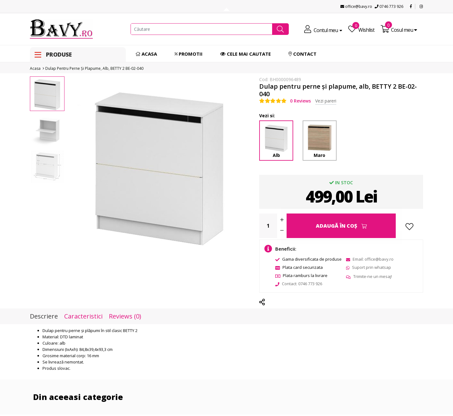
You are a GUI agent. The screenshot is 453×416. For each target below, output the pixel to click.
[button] (280, 29)
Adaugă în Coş (341, 225)
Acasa (146, 54)
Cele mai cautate (245, 54)
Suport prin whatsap (368, 267)
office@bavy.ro (356, 6)
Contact (302, 54)
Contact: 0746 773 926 (298, 283)
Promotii (189, 54)
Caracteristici (83, 316)
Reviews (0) (125, 316)
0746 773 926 (389, 6)
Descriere (44, 316)
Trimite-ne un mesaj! (369, 276)
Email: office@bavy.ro (370, 259)
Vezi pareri (325, 101)
